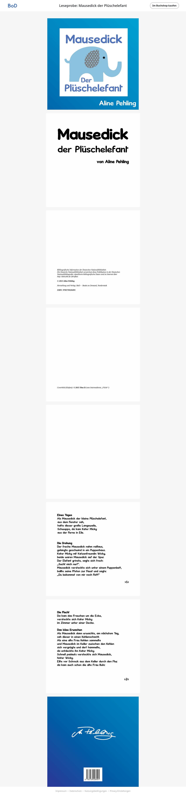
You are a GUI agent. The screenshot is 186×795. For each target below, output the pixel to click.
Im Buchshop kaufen (164, 5)
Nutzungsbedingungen (96, 791)
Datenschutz (76, 791)
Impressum (61, 791)
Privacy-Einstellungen (120, 791)
